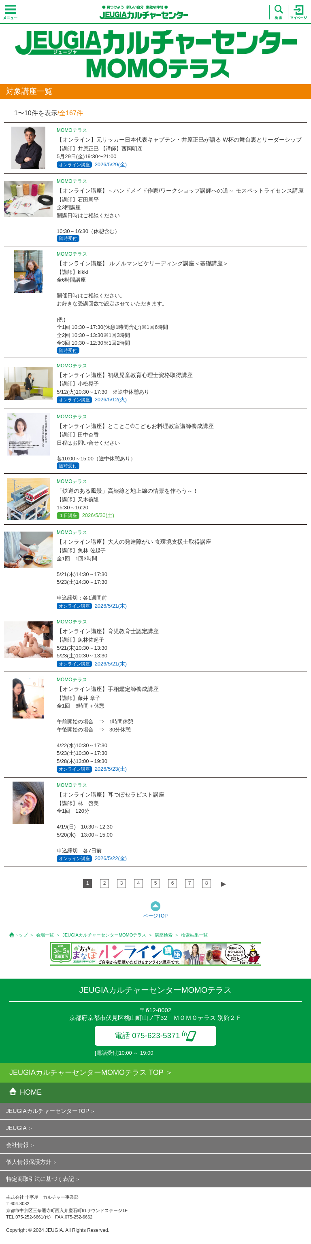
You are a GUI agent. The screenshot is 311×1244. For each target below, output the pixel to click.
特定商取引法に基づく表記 (40, 1179)
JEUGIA (16, 1128)
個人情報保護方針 (28, 1162)
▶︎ (223, 883)
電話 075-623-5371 (156, 1035)
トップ (21, 934)
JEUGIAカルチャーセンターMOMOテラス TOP (86, 1072)
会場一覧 (45, 934)
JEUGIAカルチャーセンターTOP (47, 1111)
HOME (25, 1092)
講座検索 (164, 934)
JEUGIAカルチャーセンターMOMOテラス (104, 934)
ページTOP (155, 916)
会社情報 (17, 1145)
